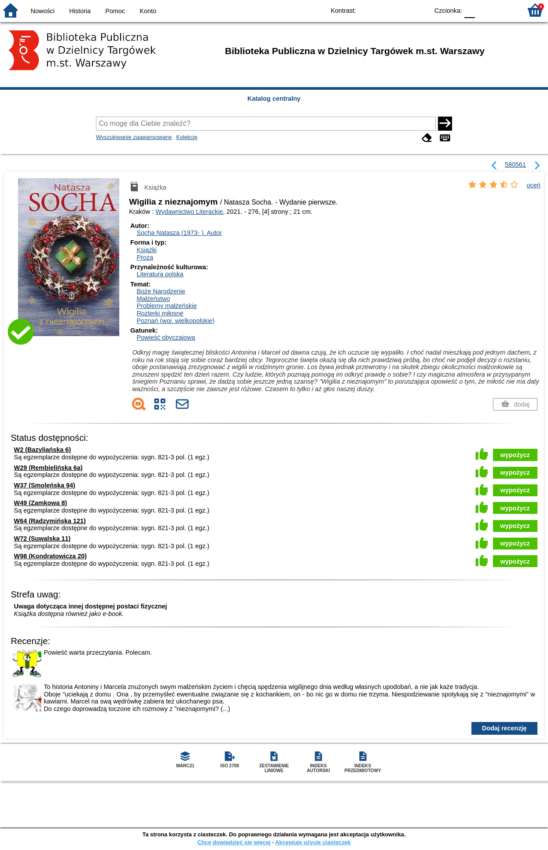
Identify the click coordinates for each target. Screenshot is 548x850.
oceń (534, 185)
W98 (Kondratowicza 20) (50, 556)
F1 (485, 10)
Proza (144, 257)
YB (401, 10)
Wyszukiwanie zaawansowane (134, 137)
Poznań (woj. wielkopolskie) (175, 320)
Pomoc (115, 11)
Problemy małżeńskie (166, 305)
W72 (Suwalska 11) (42, 538)
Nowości (43, 11)
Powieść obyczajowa (165, 337)
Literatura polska (159, 274)
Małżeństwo (153, 298)
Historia (80, 11)
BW (384, 10)
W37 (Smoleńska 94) (44, 485)
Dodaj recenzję (504, 728)
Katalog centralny (274, 98)
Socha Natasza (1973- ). (179, 232)
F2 (505, 10)
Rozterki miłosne (159, 313)
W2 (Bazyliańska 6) (42, 449)
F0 (469, 10)
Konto (148, 11)
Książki (146, 249)
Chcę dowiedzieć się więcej (233, 842)
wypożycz (515, 454)
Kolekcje (186, 137)
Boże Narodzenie (160, 291)
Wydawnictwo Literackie (189, 211)
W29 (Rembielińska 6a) (48, 467)
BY (419, 10)
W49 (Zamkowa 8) (40, 502)
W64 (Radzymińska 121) (50, 520)
